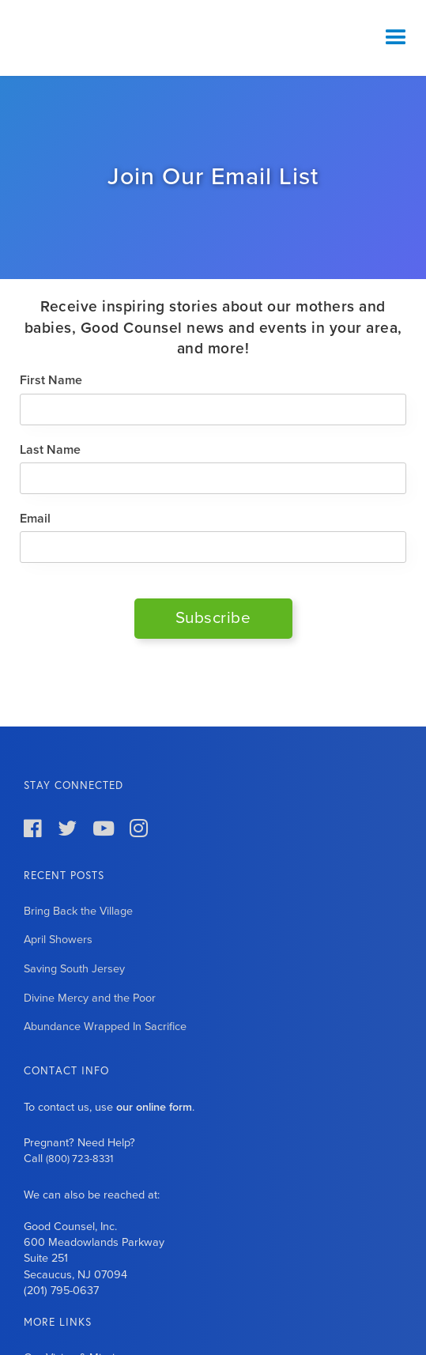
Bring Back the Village (78, 911)
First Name (51, 380)
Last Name (50, 450)
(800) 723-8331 (79, 1159)
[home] (99, 38)
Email (35, 519)
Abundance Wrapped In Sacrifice (105, 1026)
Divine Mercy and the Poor (90, 998)
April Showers (58, 939)
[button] (396, 38)
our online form (154, 1107)
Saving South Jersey (74, 969)
